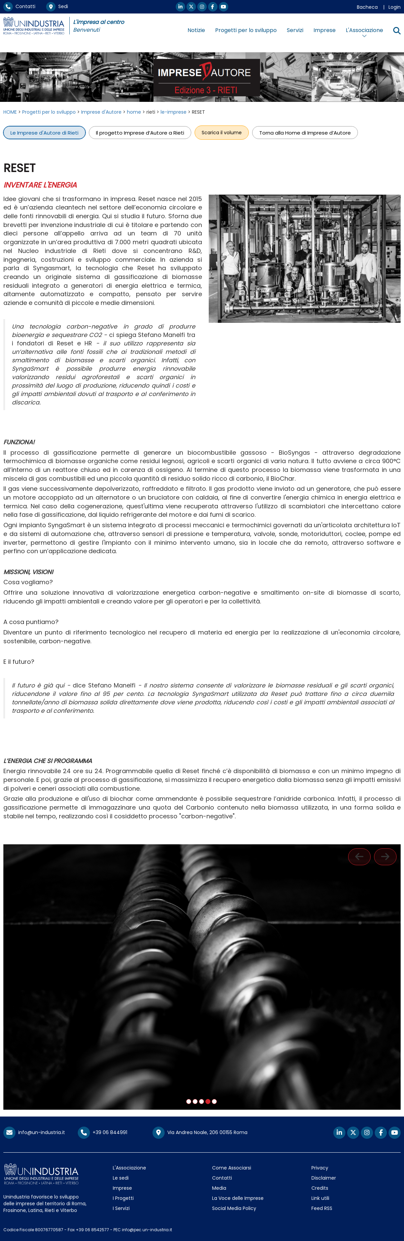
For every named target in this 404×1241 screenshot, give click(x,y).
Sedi (57, 6)
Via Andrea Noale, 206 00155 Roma (200, 1133)
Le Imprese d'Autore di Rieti (44, 132)
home (134, 112)
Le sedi (121, 1178)
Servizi (295, 30)
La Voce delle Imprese (238, 1198)
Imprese (324, 30)
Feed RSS (321, 1208)
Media (219, 1188)
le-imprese (174, 112)
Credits (319, 1188)
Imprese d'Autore (101, 112)
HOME (10, 112)
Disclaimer (323, 1178)
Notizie (196, 30)
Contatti (19, 6)
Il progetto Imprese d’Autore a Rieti (140, 132)
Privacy (319, 1167)
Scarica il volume (222, 132)
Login (395, 7)
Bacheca (367, 7)
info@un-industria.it (34, 1132)
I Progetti (123, 1198)
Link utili (320, 1198)
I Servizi (121, 1208)
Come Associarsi (231, 1167)
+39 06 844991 (102, 1132)
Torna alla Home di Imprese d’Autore (305, 132)
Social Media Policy (234, 1208)
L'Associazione (129, 1167)
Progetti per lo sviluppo (246, 30)
